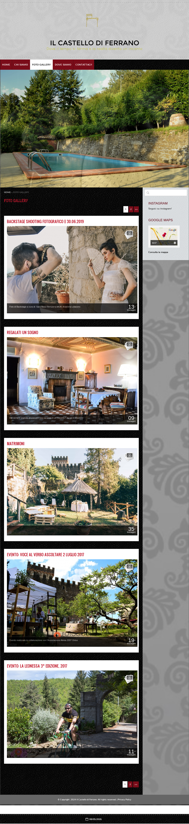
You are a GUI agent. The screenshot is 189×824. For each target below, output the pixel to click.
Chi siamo (21, 64)
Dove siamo (63, 64)
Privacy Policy (124, 799)
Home (6, 64)
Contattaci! (83, 64)
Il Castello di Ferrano (94, 43)
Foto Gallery (41, 64)
